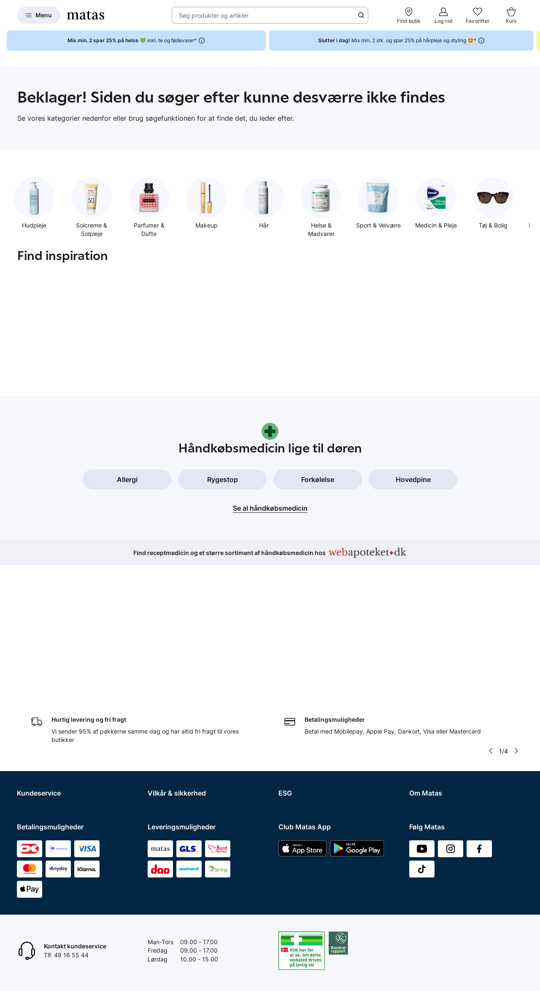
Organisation (426, 672)
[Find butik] (409, 15)
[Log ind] (443, 15)
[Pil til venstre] (490, 614)
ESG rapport (295, 715)
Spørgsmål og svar (43, 672)
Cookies (159, 704)
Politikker (291, 704)
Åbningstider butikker (46, 715)
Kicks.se (420, 748)
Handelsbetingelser (174, 672)
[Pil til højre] (516, 614)
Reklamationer (36, 704)
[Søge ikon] (361, 15)
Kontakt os (31, 682)
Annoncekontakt (431, 715)
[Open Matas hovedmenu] (38, 15)
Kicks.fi (419, 770)
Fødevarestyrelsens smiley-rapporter (198, 715)
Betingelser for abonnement (186, 682)
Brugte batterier (170, 726)
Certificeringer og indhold (313, 693)
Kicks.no (420, 759)
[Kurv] (511, 15)
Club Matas (32, 748)
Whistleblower (428, 693)
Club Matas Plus (39, 759)
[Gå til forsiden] (85, 15)
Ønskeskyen (34, 770)
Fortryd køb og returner (49, 693)
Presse (418, 704)
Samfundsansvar (301, 672)
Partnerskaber (298, 682)
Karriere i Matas (430, 737)
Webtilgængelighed (174, 737)
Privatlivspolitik (168, 693)
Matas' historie (429, 726)
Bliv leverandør (429, 792)
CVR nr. (419, 781)
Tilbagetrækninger (42, 726)
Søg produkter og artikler (213, 15)
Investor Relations (433, 682)
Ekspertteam (34, 737)
